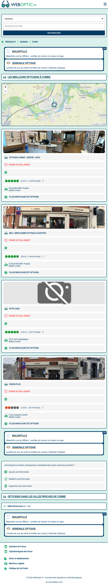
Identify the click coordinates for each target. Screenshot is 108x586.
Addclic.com (57, 582)
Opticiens (24, 42)
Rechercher (54, 33)
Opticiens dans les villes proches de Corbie (37, 496)
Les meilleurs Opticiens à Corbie (29, 77)
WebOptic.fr (10, 42)
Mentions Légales (16, 563)
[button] (54, 105)
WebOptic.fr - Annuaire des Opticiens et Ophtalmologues (57, 577)
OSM (104, 124)
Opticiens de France (17, 546)
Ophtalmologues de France (20, 551)
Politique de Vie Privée (18, 568)
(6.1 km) (19, 506)
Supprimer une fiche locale (20, 486)
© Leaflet (95, 124)
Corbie (35, 42)
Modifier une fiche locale (19, 479)
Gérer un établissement (19, 558)
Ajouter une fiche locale (19, 472)
